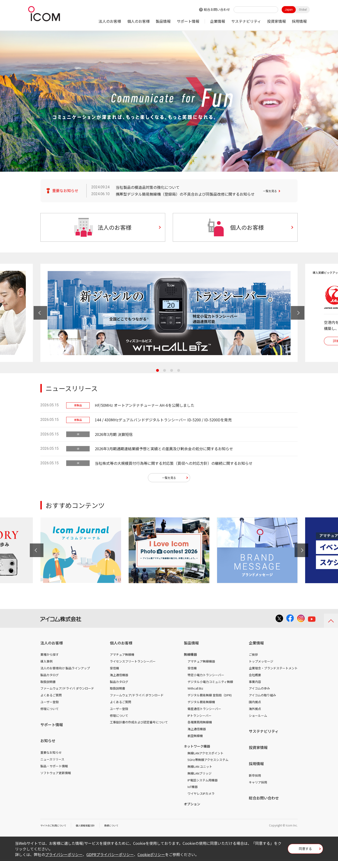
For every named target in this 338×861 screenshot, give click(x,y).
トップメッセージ (261, 663)
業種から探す (49, 656)
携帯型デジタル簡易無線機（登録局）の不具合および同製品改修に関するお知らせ (185, 194)
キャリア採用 (258, 784)
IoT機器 (193, 788)
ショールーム (258, 717)
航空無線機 (195, 737)
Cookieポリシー (151, 854)
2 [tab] (164, 370)
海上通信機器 (119, 676)
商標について (121, 827)
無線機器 (190, 656)
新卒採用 (255, 777)
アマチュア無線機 (122, 656)
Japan (289, 9)
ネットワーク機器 (197, 747)
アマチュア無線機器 (201, 663)
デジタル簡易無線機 (201, 703)
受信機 (114, 669)
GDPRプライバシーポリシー (110, 854)
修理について (49, 710)
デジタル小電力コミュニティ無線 (210, 683)
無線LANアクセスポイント (205, 754)
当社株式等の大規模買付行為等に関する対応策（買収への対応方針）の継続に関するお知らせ (174, 463)
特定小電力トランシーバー (206, 676)
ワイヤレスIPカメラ (201, 795)
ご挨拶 (253, 656)
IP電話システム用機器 (203, 782)
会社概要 (255, 676)
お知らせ (47, 742)
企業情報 (217, 21)
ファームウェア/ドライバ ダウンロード (67, 690)
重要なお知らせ (51, 754)
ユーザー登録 (49, 703)
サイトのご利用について (55, 827)
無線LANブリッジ (199, 775)
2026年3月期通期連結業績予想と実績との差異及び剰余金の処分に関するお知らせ (164, 448)
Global (303, 9)
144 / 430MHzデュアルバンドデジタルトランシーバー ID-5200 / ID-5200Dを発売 (163, 420)
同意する (305, 850)
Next (297, 313)
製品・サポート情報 (54, 767)
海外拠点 (255, 710)
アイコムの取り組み (262, 696)
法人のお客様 (110, 21)
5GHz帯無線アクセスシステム (208, 761)
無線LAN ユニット (200, 768)
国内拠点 (255, 703)
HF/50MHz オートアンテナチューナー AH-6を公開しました (144, 405)
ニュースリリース (52, 761)
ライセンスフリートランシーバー (133, 663)
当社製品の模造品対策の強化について (148, 187)
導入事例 (46, 663)
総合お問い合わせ (217, 9)
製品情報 (163, 21)
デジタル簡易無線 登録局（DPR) (210, 696)
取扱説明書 (48, 683)
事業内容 (255, 683)
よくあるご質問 (51, 696)
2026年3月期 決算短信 (114, 434)
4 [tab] (178, 370)
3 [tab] (171, 370)
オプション (192, 805)
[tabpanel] (169, 313)
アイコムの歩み (259, 690)
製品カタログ (49, 676)
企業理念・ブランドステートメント (273, 669)
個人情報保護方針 (92, 827)
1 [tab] (157, 370)
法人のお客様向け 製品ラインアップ (65, 669)
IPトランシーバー (199, 717)
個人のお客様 (138, 21)
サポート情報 (188, 21)
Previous (40, 313)
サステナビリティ (246, 21)
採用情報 (299, 21)
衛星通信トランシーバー (204, 710)
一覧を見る (272, 190)
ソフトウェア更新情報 (55, 774)
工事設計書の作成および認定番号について (139, 724)
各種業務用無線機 (200, 724)
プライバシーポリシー (64, 854)
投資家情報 (276, 21)
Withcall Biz (195, 690)
